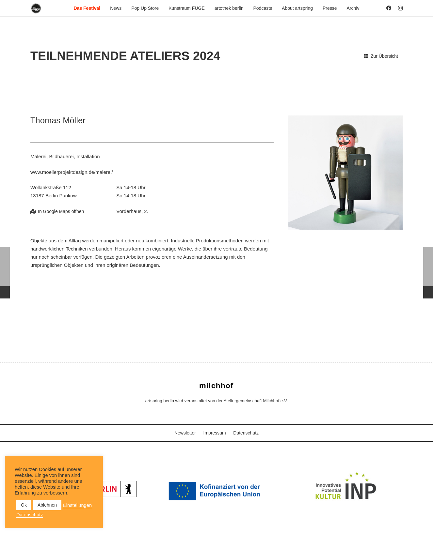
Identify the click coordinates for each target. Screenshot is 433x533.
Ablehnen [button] (47, 505)
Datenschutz (246, 432)
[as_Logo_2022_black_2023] (36, 8)
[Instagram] (400, 8)
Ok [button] (24, 505)
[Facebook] (388, 8)
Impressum (214, 432)
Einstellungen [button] (77, 505)
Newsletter (185, 432)
